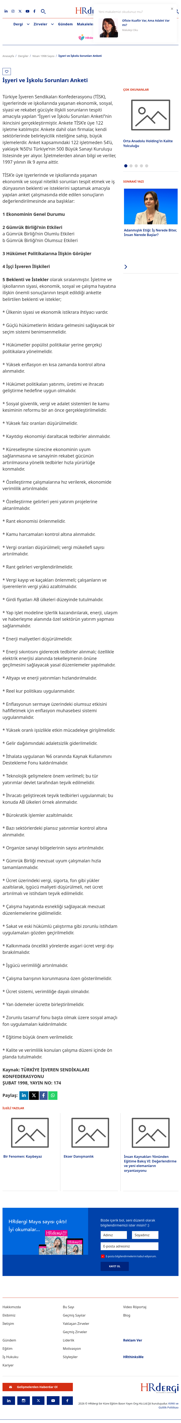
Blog (126, 1315)
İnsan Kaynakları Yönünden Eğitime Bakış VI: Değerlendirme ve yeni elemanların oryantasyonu (150, 1163)
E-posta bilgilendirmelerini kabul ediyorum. (131, 1256)
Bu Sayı (68, 1307)
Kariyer (8, 1365)
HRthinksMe (133, 1357)
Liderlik (68, 1340)
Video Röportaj (134, 1307)
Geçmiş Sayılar (74, 1315)
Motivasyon (72, 1348)
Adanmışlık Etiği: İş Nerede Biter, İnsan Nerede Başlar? (150, 232)
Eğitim (8, 1348)
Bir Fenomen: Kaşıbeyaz (22, 1156)
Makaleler (86, 24)
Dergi (18, 24)
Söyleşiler (70, 1357)
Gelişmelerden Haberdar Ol (33, 1387)
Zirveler (40, 24)
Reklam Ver (132, 1340)
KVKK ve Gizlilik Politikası (168, 1405)
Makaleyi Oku (130, 30)
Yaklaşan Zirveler (76, 1323)
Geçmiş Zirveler (75, 1332)
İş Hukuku (10, 1357)
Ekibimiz (9, 1315)
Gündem (65, 24)
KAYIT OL (114, 1266)
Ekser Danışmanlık (79, 1156)
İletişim (8, 1323)
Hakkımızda (12, 1307)
